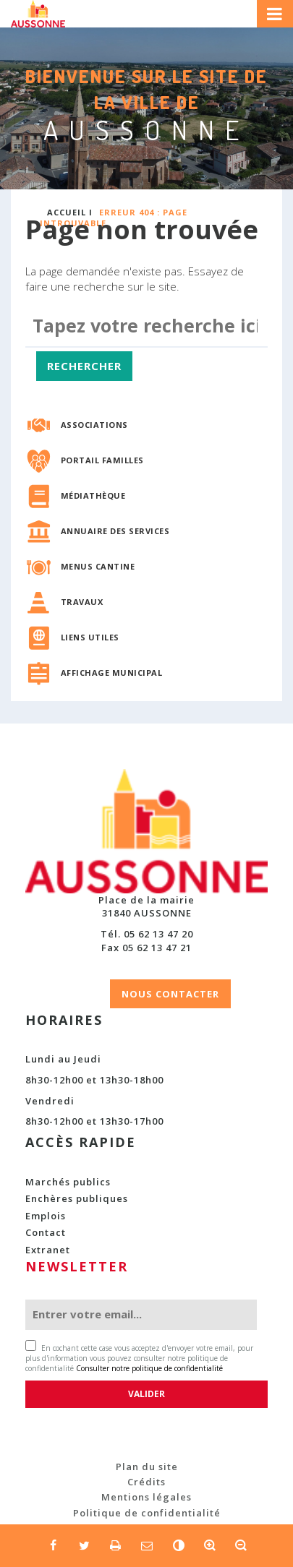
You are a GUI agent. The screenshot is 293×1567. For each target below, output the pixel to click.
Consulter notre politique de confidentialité (149, 1368)
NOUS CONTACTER (170, 993)
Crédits (146, 1481)
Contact (45, 1232)
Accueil (66, 212)
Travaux (82, 601)
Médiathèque (93, 495)
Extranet (47, 1249)
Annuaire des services (115, 530)
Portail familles (102, 460)
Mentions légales (146, 1496)
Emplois (45, 1215)
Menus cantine (98, 566)
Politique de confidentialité (147, 1512)
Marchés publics (68, 1181)
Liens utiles (90, 637)
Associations (94, 424)
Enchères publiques (76, 1198)
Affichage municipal (112, 672)
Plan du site (147, 1466)
